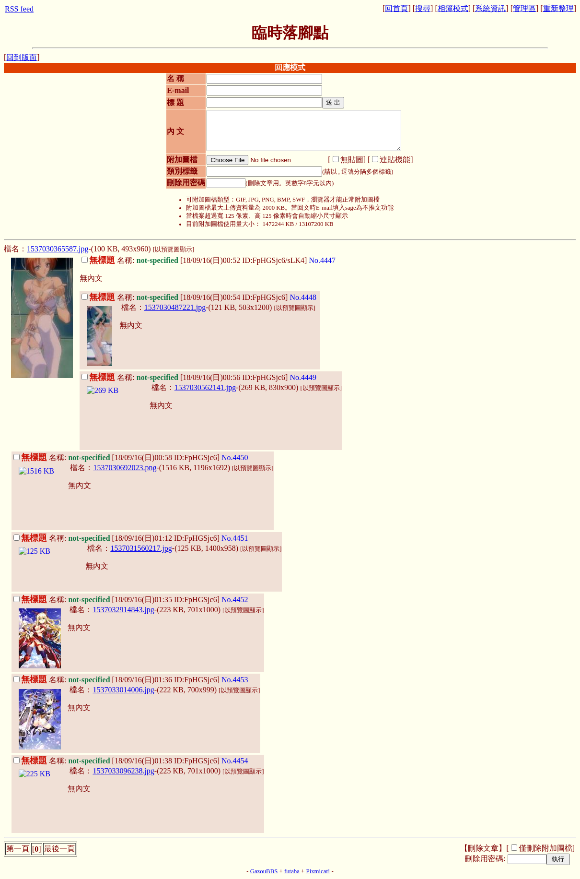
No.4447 (322, 260)
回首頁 (396, 8)
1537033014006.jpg (123, 690)
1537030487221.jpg (175, 307)
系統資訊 (490, 8)
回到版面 (21, 57)
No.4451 (234, 538)
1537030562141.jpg (205, 387)
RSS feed (19, 9)
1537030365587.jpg (57, 249)
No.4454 (234, 761)
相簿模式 (453, 8)
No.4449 (303, 377)
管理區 (524, 8)
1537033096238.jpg (123, 771)
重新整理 (558, 8)
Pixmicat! (318, 871)
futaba (292, 871)
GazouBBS (264, 871)
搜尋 (422, 8)
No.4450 (234, 457)
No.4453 (234, 680)
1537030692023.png (124, 467)
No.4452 (234, 599)
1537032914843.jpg (123, 610)
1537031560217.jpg (141, 548)
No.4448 (303, 297)
